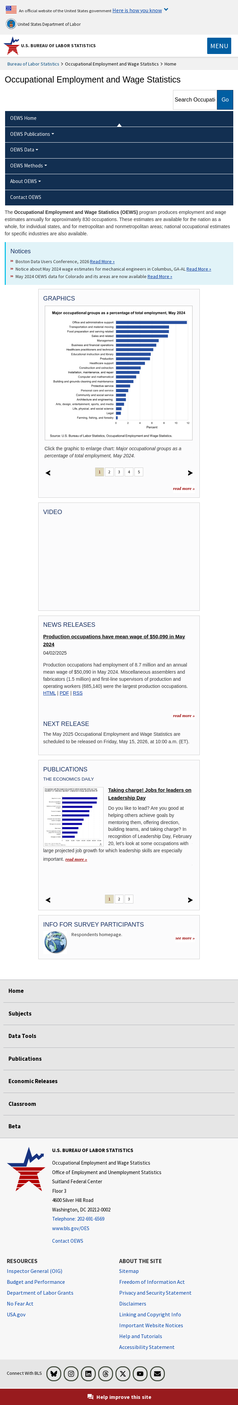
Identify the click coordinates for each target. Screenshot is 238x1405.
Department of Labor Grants (40, 1292)
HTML (49, 693)
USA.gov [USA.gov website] (16, 1314)
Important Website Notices (151, 1325)
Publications (25, 1058)
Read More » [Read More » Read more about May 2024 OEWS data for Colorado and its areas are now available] (160, 276)
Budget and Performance (36, 1281)
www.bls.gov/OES (70, 1228)
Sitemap (129, 1270)
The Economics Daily (68, 779)
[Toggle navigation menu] (219, 46)
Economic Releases (33, 1081)
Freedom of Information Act (152, 1281)
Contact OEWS (67, 1241)
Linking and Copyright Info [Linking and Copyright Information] (150, 1314)
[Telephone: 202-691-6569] (106, 1219)
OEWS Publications (30, 134)
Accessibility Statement (147, 1347)
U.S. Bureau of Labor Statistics (58, 45)
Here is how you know (137, 10)
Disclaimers (132, 1303)
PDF (64, 693)
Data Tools (22, 1036)
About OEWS (23, 181)
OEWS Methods (26, 165)
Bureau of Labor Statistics (33, 64)
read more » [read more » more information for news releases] (184, 715)
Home (16, 991)
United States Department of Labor (43, 23)
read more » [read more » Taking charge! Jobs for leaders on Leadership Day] (76, 859)
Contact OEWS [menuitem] (25, 197)
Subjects (19, 1013)
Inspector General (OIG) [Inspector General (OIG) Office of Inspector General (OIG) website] (34, 1270)
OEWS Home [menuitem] (23, 118)
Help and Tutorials (140, 1336)
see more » (185, 938)
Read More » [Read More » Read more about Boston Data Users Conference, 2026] (102, 261)
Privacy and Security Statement (155, 1292)
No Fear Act (20, 1303)
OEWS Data (22, 149)
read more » (184, 488)
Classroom (22, 1104)
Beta (14, 1126)
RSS (78, 693)
